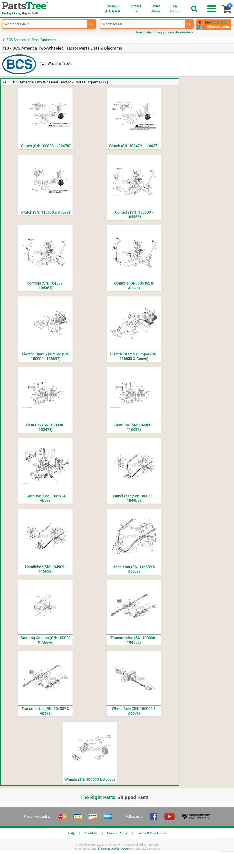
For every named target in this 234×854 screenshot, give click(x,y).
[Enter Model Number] (142, 24)
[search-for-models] (189, 24)
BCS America (16, 40)
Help (71, 833)
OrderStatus (155, 8)
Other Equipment (44, 40)
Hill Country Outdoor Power (113, 848)
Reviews (113, 8)
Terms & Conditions (151, 833)
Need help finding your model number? (164, 32)
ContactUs (135, 8)
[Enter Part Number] (44, 24)
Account (175, 8)
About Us (91, 833)
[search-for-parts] (91, 24)
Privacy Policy (117, 833)
